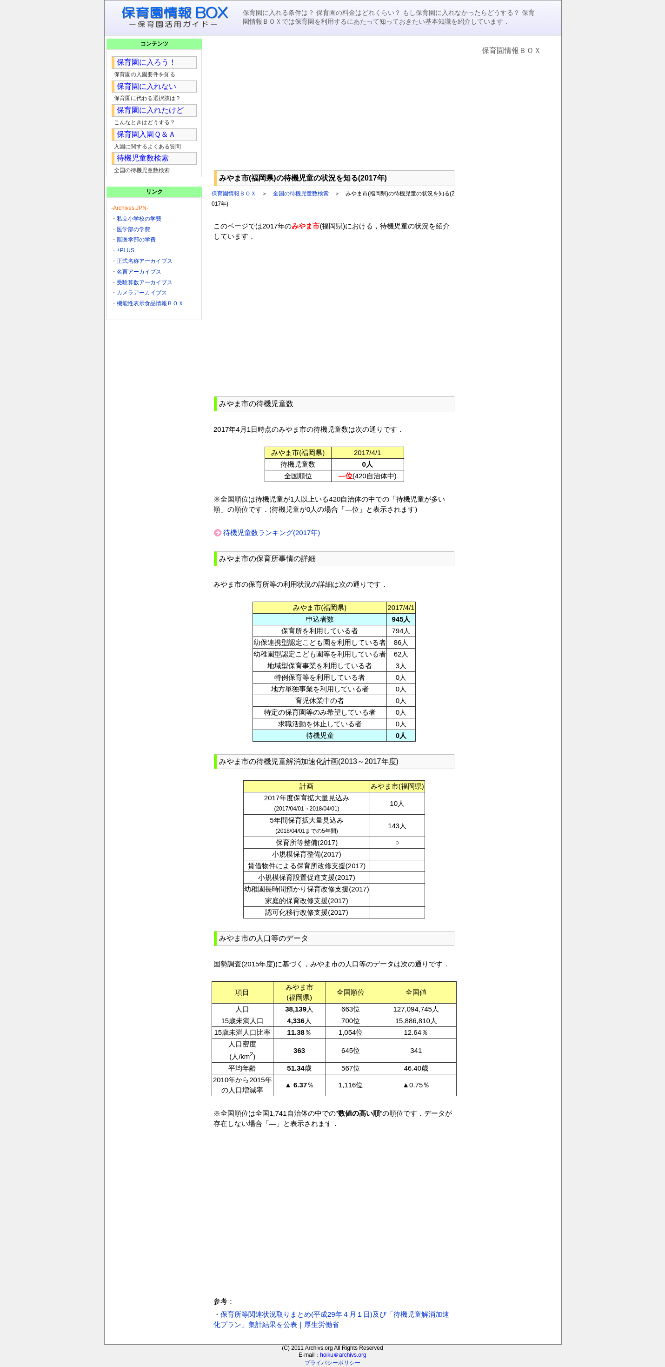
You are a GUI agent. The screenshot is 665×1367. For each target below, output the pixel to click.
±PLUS (125, 250)
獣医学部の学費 (136, 239)
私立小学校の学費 (139, 218)
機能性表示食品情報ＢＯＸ (150, 303)
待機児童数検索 (143, 158)
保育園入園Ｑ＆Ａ (146, 134)
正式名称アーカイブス (145, 261)
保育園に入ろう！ (146, 62)
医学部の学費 (133, 229)
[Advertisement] (334, 103)
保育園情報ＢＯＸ (234, 193)
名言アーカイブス (139, 271)
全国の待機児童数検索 (301, 193)
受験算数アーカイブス (145, 282)
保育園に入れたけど (150, 110)
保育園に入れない (146, 86)
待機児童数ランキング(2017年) (271, 532)
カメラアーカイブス (142, 292)
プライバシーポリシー (332, 1363)
